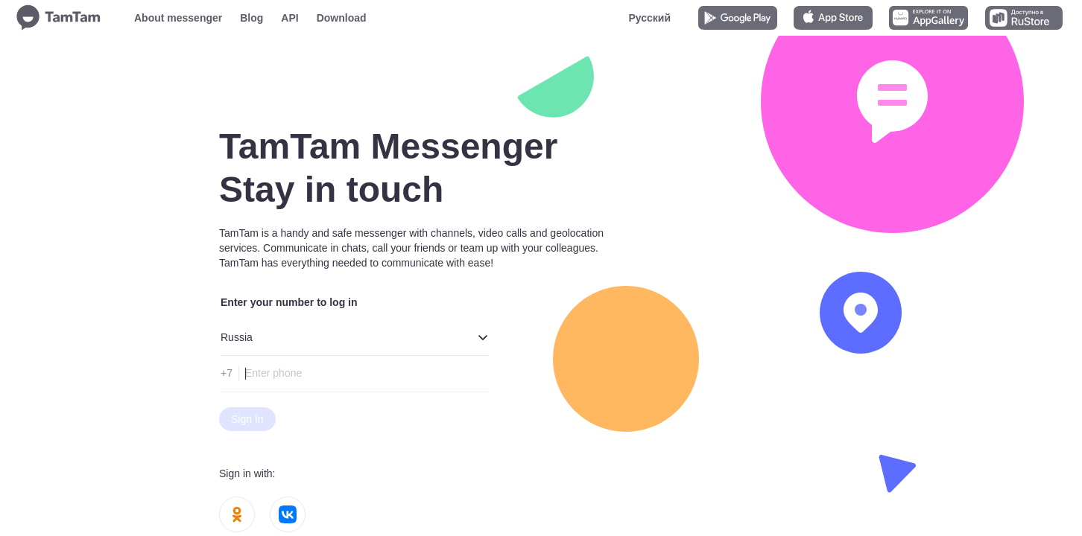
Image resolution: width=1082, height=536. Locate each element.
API (289, 18)
